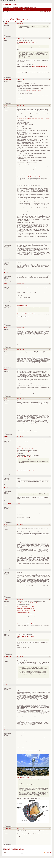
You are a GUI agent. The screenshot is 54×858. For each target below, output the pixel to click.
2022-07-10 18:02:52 (20, 327)
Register (24, 9)
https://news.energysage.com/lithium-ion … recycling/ (26, 470)
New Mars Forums (10, 5)
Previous (7, 21)
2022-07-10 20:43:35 (20, 570)
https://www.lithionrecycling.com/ (22, 468)
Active (45, 11)
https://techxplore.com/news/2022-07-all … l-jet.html (25, 636)
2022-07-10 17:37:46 (20, 283)
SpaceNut (6, 23)
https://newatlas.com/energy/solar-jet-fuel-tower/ (25, 777)
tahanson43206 (7, 79)
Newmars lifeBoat (23, 7)
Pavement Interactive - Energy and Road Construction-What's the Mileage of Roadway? (31, 176)
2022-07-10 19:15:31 (20, 398)
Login (29, 9)
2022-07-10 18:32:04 (20, 369)
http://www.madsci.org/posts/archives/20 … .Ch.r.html (26, 610)
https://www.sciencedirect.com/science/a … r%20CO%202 (26, 42)
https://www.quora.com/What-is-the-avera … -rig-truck (26, 313)
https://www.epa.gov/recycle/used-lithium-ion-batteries (26, 466)
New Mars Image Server (32, 7)
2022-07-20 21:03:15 (20, 656)
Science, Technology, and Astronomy (16, 18)
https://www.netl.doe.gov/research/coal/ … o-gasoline (26, 621)
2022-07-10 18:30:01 (20, 349)
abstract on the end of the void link (26, 752)
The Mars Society (15, 7)
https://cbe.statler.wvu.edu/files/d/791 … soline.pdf (25, 623)
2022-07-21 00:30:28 (20, 684)
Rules (15, 9)
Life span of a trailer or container (22, 305)
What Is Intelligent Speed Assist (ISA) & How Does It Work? (27, 602)
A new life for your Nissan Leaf (22, 446)
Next (21, 21)
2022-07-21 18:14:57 (20, 729)
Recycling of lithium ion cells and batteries (24, 456)
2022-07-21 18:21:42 (20, 828)
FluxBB (49, 854)
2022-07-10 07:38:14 (20, 23)
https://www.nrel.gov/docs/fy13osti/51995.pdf (39, 66)
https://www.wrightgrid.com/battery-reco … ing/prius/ (25, 448)
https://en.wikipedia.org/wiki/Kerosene (23, 612)
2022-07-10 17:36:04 (20, 272)
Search (20, 9)
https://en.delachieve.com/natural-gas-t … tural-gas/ (25, 606)
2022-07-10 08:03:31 (20, 38)
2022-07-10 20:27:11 (20, 524)
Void (5, 38)
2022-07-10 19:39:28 (20, 487)
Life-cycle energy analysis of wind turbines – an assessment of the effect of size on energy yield (33, 118)
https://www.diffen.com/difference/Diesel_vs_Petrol (25, 614)
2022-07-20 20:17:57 (20, 632)
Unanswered (48, 11)
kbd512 (5, 105)
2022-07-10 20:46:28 (20, 599)
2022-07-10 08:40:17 (20, 79)
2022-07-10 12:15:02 (20, 105)
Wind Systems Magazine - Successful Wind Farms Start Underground (28, 174)
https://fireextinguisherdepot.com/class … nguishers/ (25, 451)
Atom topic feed (48, 852)
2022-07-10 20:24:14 (20, 503)
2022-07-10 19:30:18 (20, 436)
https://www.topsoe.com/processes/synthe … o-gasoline (26, 619)
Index (5, 9)
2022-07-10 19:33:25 (20, 476)
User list (10, 9)
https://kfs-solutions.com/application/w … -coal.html (25, 608)
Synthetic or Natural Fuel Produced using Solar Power (17, 19)
